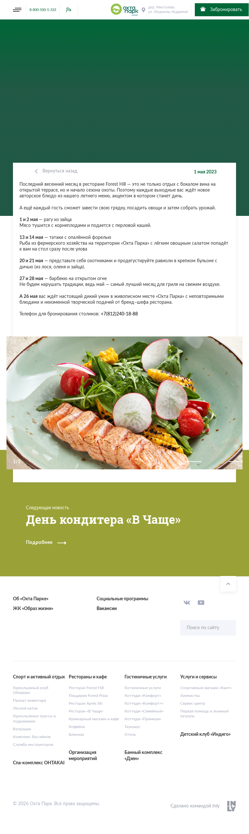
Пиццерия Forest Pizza (88, 696)
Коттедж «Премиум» (142, 719)
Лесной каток (25, 708)
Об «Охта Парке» (30, 599)
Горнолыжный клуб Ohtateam (30, 690)
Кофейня (77, 727)
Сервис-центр (192, 703)
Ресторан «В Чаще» (86, 711)
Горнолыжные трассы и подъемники (34, 718)
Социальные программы (122, 599)
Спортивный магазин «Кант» (205, 688)
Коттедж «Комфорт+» (143, 703)
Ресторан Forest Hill (86, 688)
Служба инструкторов (33, 744)
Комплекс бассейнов (32, 737)
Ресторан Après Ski (85, 703)
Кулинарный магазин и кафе (94, 719)
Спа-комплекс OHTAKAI (39, 763)
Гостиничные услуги (142, 688)
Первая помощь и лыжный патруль (204, 713)
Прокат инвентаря (29, 700)
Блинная (76, 734)
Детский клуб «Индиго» (205, 734)
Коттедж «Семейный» (143, 711)
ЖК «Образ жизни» (33, 608)
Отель (130, 734)
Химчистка (190, 696)
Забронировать (220, 9)
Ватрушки (22, 729)
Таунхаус (132, 727)
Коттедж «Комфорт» (142, 696)
